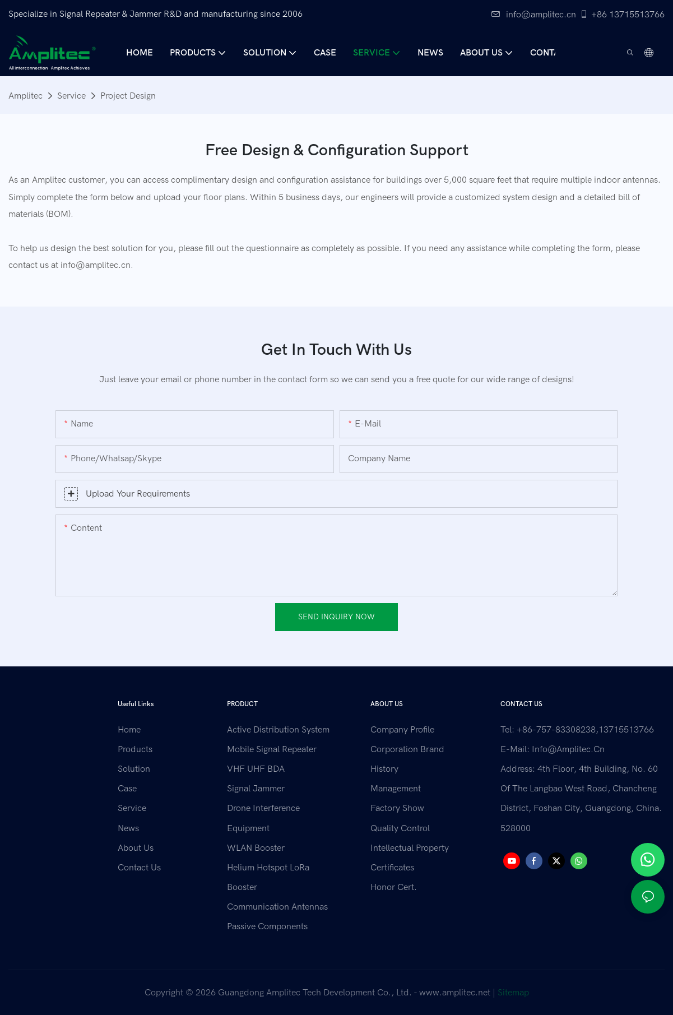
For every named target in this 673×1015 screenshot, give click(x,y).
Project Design (128, 96)
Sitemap (513, 993)
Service (71, 96)
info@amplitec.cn (533, 15)
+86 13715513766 (622, 15)
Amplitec (25, 96)
